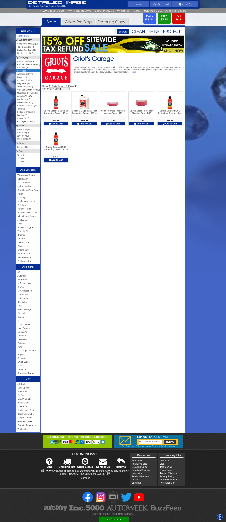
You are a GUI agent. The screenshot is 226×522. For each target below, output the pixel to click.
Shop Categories (28, 169)
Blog (162, 464)
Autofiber (21, 276)
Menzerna (22, 335)
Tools (19, 223)
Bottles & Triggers (25, 227)
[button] (220, 517)
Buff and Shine (24, 283)
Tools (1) (21, 109)
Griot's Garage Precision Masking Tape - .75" (113, 112)
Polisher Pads (24, 208)
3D (18, 272)
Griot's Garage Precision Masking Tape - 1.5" (141, 112)
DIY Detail (22, 302)
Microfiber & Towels (26, 216)
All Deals (21, 384)
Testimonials (166, 467)
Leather (21, 238)
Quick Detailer (24, 186)
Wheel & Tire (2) (24, 96)
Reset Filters (22, 36)
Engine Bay (23, 250)
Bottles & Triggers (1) (26, 112)
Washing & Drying (26, 175)
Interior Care (23, 242)
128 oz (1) (21, 164)
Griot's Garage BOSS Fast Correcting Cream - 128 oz (84, 112)
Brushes (21, 235)
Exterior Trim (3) (24, 80)
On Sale (21, 395)
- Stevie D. (85, 478)
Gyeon (20, 317)
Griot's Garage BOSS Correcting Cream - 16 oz (56, 148)
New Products (24, 399)
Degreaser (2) (23, 83)
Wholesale (22, 429)
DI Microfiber (23, 298)
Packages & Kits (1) (26, 121)
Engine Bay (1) (24, 118)
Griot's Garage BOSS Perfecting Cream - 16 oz (170, 112)
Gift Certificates (24, 421)
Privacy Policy (167, 476)
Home (138, 4)
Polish (20, 194)
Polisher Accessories (27, 212)
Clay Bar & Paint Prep (27, 190)
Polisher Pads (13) (25, 61)
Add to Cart (56, 123)
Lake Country (23, 328)
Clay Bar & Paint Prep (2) (28, 90)
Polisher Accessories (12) (28, 64)
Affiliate (135, 479)
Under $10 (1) (23, 129)
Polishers (21, 205)
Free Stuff (22, 391)
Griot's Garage (24, 309)
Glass (20, 246)
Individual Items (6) (25, 147)
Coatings (21, 197)
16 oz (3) (21, 155)
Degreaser (22, 179)
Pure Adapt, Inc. (168, 483)
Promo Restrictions (169, 479)
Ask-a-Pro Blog (139, 464)
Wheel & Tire (23, 231)
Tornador (21, 369)
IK (18, 320)
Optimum (21, 343)
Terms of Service (168, 473)
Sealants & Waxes (26, 201)
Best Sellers (23, 402)
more (134, 72)
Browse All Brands (26, 373)
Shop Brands (28, 266)
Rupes (20, 354)
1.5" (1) (20, 161)
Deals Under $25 (25, 414)
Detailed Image (57, 2)
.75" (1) (20, 158)
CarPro (20, 287)
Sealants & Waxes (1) (27, 105)
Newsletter (137, 473)
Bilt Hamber (23, 279)
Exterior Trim (23, 253)
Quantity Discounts (26, 425)
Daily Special (23, 387)
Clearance (22, 406)
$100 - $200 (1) (24, 139)
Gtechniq (21, 313)
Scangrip (21, 358)
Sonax (20, 365)
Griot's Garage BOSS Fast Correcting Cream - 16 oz (56, 112)
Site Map (136, 483)
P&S (19, 347)
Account (161, 4)
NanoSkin (22, 339)
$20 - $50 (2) (23, 136)
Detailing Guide (139, 467)
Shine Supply (23, 362)
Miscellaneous (24, 257)
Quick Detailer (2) (25, 86)
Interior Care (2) (24, 99)
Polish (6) (21, 71)
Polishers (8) (23, 67)
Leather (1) (22, 115)
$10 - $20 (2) (23, 133)
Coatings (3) (22, 77)
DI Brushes (22, 294)
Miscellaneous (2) (25, 102)
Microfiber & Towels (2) (27, 93)
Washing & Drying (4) (26, 74)
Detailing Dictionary (142, 470)
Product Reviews (140, 476)
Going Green (166, 470)
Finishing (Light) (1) (26, 53)
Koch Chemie (23, 324)
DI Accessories (24, 290)
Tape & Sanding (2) (25, 47)
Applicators (22, 220)
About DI (164, 460)
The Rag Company (26, 350)
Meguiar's (22, 332)
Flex (19, 305)
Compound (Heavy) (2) (27, 44)
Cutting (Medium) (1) (26, 50)
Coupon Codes (24, 417)
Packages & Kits (25, 261)
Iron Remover (24, 182)
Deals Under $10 (25, 410)
